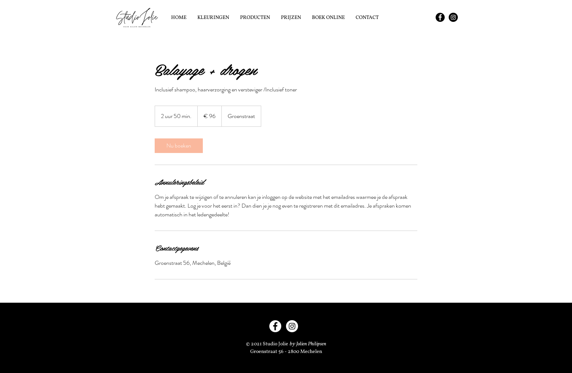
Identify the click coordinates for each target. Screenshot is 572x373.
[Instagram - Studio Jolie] (453, 17)
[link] (179, 145)
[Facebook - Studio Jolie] (440, 17)
